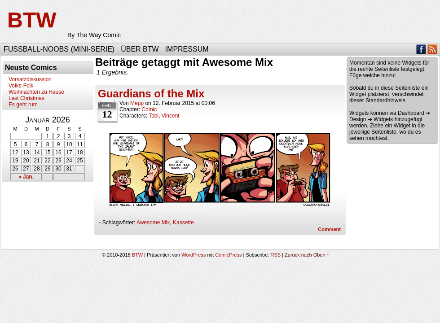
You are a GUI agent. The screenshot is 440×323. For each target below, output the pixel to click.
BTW (31, 20)
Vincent (171, 116)
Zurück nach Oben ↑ (307, 255)
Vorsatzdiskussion (30, 79)
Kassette (183, 222)
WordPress (193, 255)
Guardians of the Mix (151, 93)
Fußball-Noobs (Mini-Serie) (59, 49)
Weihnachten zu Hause (36, 92)
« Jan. (26, 177)
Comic (149, 109)
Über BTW (139, 49)
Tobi (153, 116)
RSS (432, 49)
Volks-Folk (21, 86)
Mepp (137, 103)
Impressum (187, 49)
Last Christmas (26, 98)
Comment (329, 229)
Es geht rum (23, 104)
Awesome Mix (153, 222)
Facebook (421, 49)
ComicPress (228, 255)
